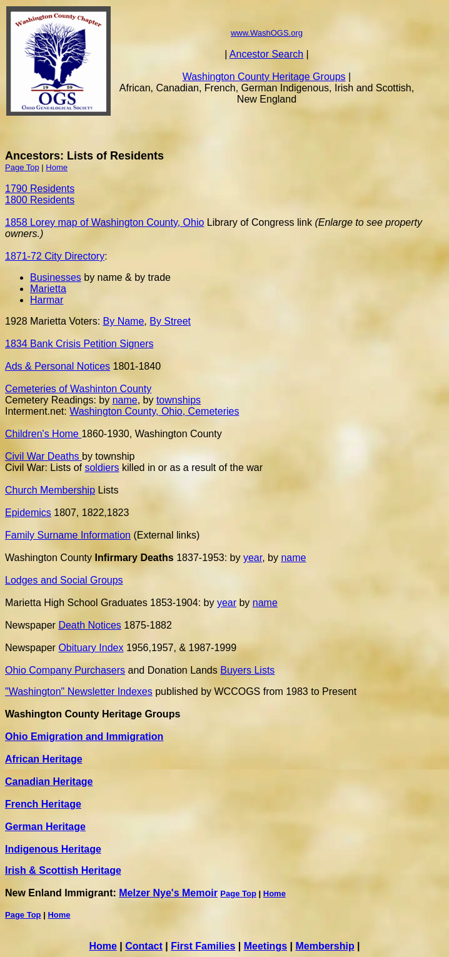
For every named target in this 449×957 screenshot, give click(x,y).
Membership (324, 946)
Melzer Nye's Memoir (168, 893)
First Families (203, 946)
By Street (170, 321)
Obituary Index (90, 647)
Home (57, 167)
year (252, 557)
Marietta (48, 288)
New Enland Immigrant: (62, 893)
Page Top (22, 167)
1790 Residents (39, 188)
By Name (123, 321)
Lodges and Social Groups (64, 580)
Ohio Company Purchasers (65, 670)
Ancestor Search (266, 54)
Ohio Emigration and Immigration (84, 736)
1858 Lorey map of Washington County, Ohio (104, 222)
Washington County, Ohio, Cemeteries (154, 411)
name (125, 400)
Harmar (46, 300)
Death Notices (89, 625)
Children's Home (43, 433)
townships (178, 400)
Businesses (55, 277)
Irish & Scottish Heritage (63, 870)
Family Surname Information (68, 535)
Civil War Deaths (43, 456)
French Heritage (43, 804)
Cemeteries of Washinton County (78, 388)
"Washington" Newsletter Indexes (79, 691)
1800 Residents (39, 200)
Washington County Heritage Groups (264, 76)
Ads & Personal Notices (57, 366)
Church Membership (50, 490)
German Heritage (45, 826)
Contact (144, 946)
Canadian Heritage (49, 781)
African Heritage (44, 759)
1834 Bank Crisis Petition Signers (79, 343)
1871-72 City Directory (54, 256)
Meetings (265, 946)
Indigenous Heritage (53, 849)
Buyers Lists (247, 670)
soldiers (101, 467)
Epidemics (28, 512)
